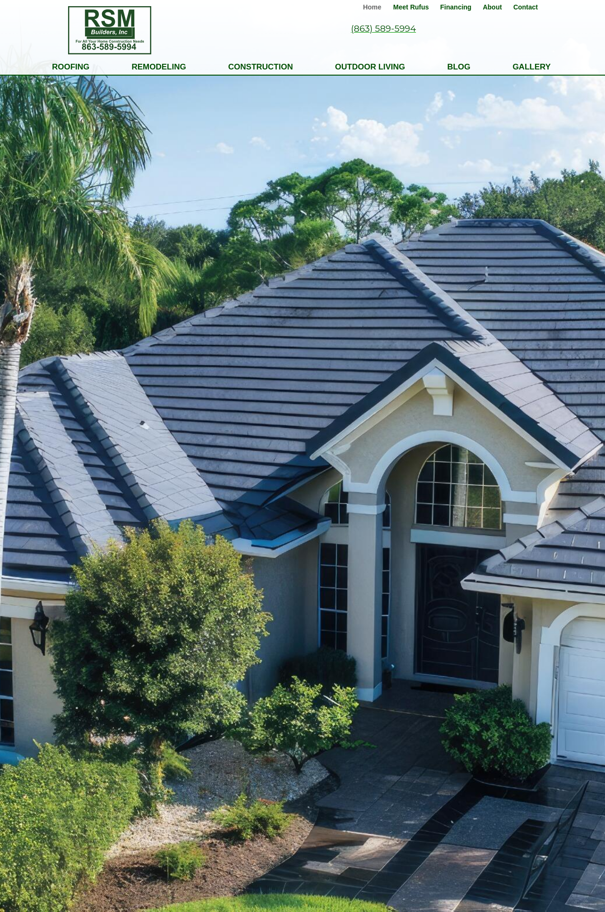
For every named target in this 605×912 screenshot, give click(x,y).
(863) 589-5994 (383, 28)
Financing (455, 7)
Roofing (70, 66)
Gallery (531, 66)
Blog (458, 66)
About (492, 7)
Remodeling (158, 66)
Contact (525, 7)
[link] (373, 5)
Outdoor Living (370, 66)
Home (372, 7)
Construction (260, 66)
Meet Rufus (411, 7)
